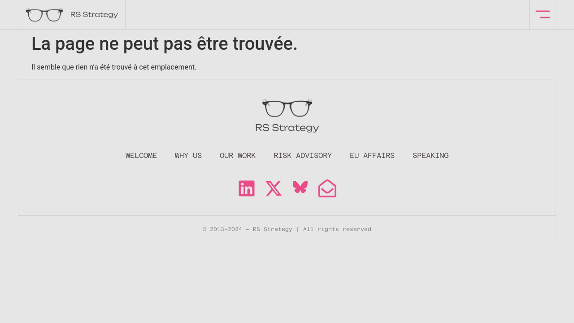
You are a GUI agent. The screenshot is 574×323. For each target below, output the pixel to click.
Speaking (430, 155)
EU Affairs (372, 155)
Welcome (141, 155)
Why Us (188, 155)
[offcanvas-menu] (542, 15)
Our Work (238, 155)
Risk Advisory (303, 155)
